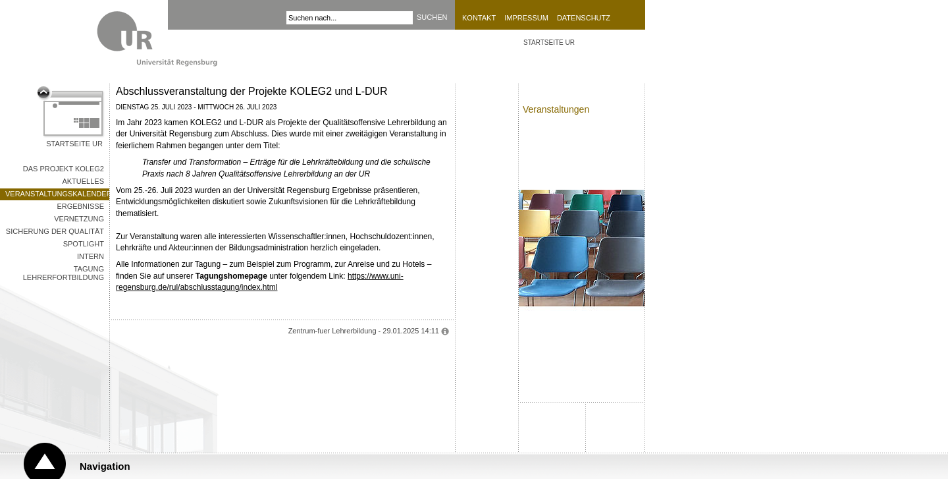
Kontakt (479, 18)
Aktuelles (83, 181)
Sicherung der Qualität (55, 231)
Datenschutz (583, 18)
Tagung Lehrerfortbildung (63, 273)
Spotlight (83, 244)
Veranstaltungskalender (57, 194)
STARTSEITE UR (549, 42)
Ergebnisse (80, 206)
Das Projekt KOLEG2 (63, 169)
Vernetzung (79, 219)
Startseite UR (74, 144)
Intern (90, 256)
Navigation (105, 466)
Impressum (526, 18)
